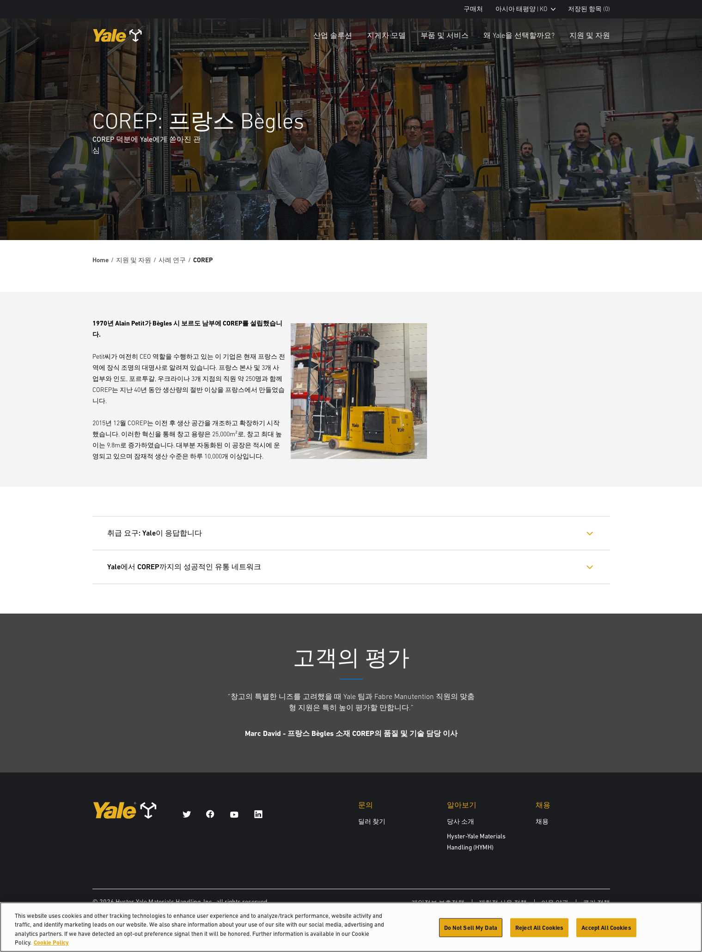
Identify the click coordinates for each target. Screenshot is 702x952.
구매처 (473, 9)
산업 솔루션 (332, 35)
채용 (542, 821)
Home (100, 260)
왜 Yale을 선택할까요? (519, 35)
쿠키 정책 (596, 902)
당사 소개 (460, 821)
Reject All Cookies (539, 931)
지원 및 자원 (589, 35)
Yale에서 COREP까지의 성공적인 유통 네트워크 (184, 566)
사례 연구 (172, 260)
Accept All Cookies (606, 931)
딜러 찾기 (371, 821)
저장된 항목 (589, 9)
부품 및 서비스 (445, 35)
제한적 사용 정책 (503, 902)
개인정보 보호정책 (437, 902)
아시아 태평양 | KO (525, 9)
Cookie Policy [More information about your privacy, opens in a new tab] (51, 947)
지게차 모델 (386, 35)
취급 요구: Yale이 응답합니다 (154, 533)
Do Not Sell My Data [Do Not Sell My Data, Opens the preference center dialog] (470, 931)
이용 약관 (554, 902)
